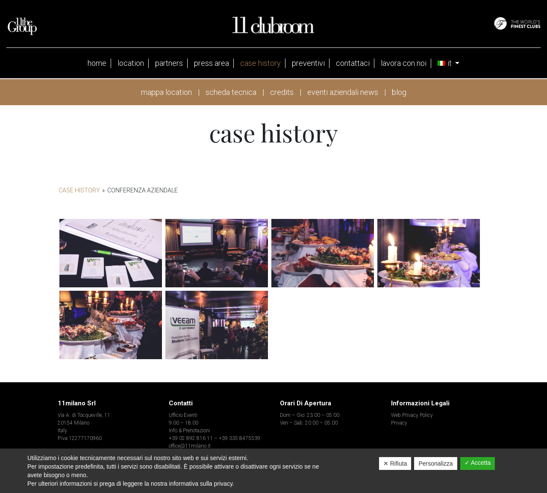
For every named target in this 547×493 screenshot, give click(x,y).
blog (399, 92)
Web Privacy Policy (412, 415)
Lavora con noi (403, 63)
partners (169, 63)
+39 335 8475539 (239, 438)
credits (282, 92)
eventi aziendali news (342, 92)
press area (211, 63)
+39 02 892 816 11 (191, 438)
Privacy (399, 423)
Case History (79, 190)
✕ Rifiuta (395, 463)
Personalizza (435, 463)
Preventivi (308, 63)
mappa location (166, 92)
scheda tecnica (231, 92)
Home (97, 63)
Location (131, 63)
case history (260, 63)
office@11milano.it (190, 446)
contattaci (353, 63)
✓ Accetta (478, 462)
